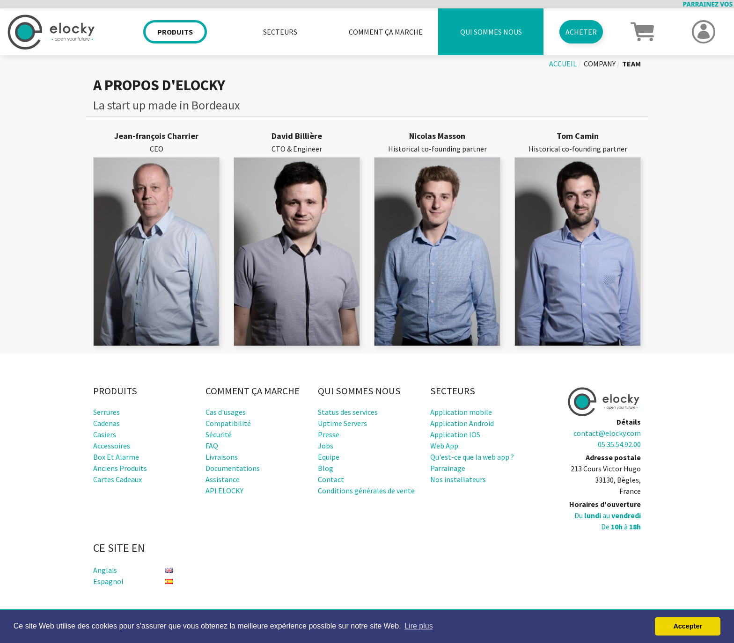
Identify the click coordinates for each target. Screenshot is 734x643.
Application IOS (455, 434)
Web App (444, 445)
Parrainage (447, 468)
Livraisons (222, 457)
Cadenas (106, 423)
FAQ (212, 445)
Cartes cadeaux (117, 479)
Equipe (328, 457)
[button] (642, 31)
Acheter (581, 31)
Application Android (462, 423)
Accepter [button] (687, 626)
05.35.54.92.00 (619, 444)
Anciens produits (120, 468)
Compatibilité (228, 423)
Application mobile (461, 412)
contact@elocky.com (607, 433)
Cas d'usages (226, 412)
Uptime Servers (342, 423)
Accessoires (111, 445)
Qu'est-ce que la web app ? (472, 457)
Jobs (325, 445)
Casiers (104, 434)
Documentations (233, 468)
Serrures (106, 412)
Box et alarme (116, 457)
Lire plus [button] (418, 626)
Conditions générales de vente (366, 490)
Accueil (563, 63)
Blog (325, 468)
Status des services (348, 412)
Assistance (223, 479)
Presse (328, 434)
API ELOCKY (224, 490)
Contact (331, 479)
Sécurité (219, 434)
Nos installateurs (458, 479)
